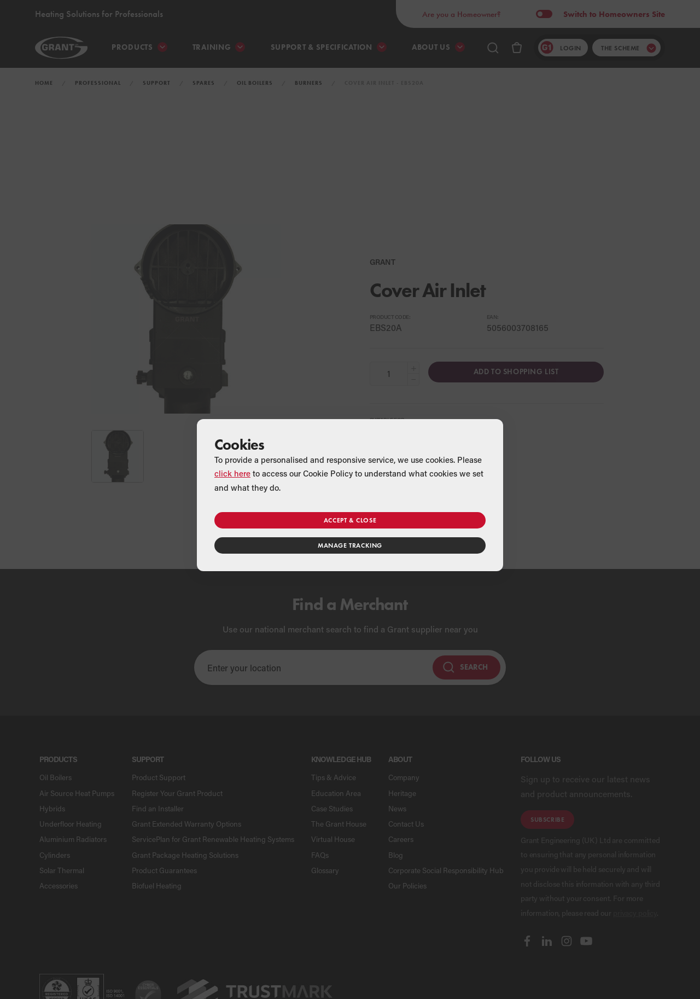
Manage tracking (350, 545)
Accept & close (350, 520)
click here (232, 473)
